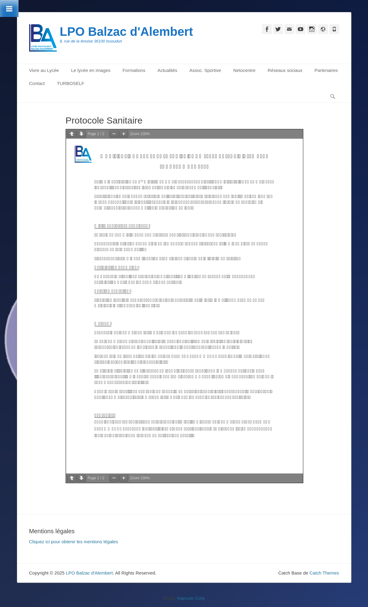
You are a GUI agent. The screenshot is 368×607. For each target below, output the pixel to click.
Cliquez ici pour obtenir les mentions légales (73, 541)
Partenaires (326, 70)
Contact (37, 83)
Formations (133, 70)
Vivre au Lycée (44, 70)
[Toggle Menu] (9, 8)
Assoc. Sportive (205, 70)
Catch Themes (324, 572)
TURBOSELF (70, 83)
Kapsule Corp (191, 598)
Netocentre (244, 70)
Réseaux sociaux (285, 70)
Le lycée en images (90, 70)
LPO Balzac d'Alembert (126, 31)
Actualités (167, 70)
